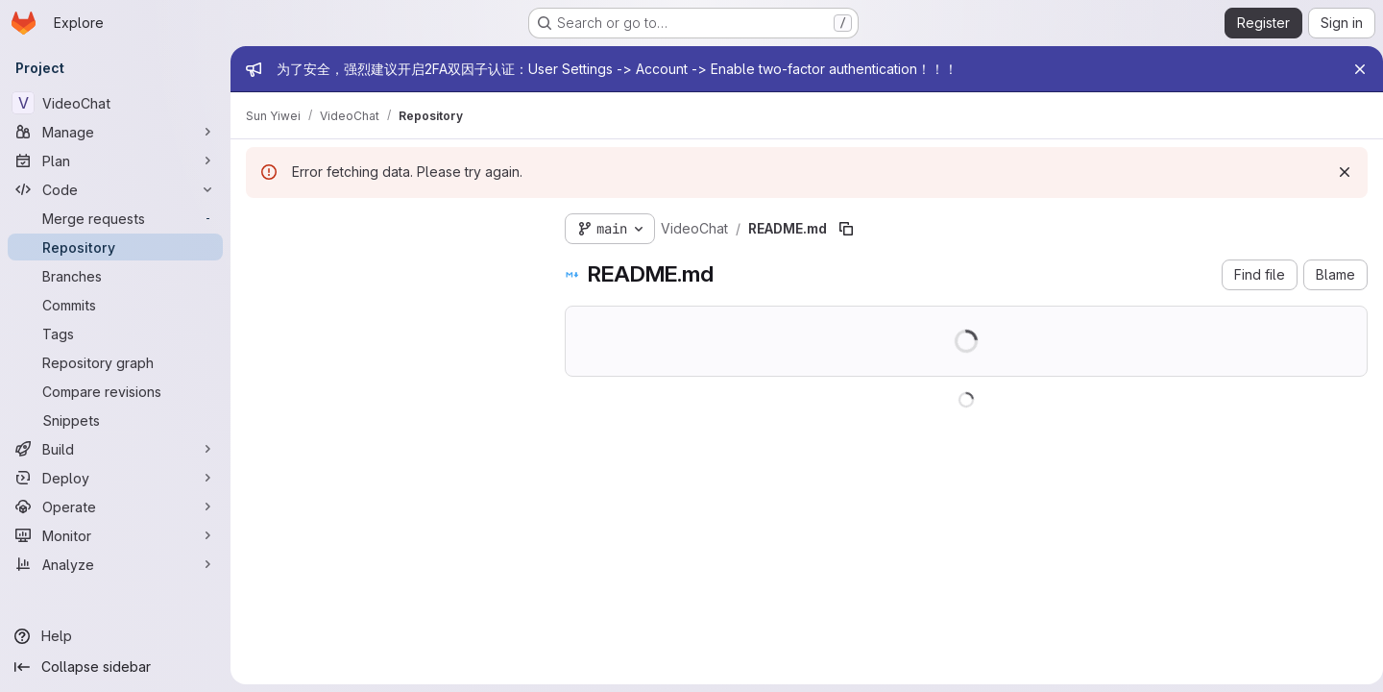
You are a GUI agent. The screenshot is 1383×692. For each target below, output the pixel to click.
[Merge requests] (115, 218)
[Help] (115, 636)
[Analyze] (115, 564)
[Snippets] (115, 420)
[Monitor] (115, 535)
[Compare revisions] (115, 391)
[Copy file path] (846, 228)
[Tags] (115, 333)
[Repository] (115, 247)
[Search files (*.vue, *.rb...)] (390, 263)
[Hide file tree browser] (261, 225)
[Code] (115, 189)
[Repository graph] (115, 362)
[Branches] (115, 275)
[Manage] (115, 131)
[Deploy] (115, 477)
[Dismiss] (1336, 172)
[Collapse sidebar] (115, 667)
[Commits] (115, 304)
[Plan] (115, 160)
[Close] (1352, 69)
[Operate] (115, 506)
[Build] (115, 448)
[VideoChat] (115, 102)
